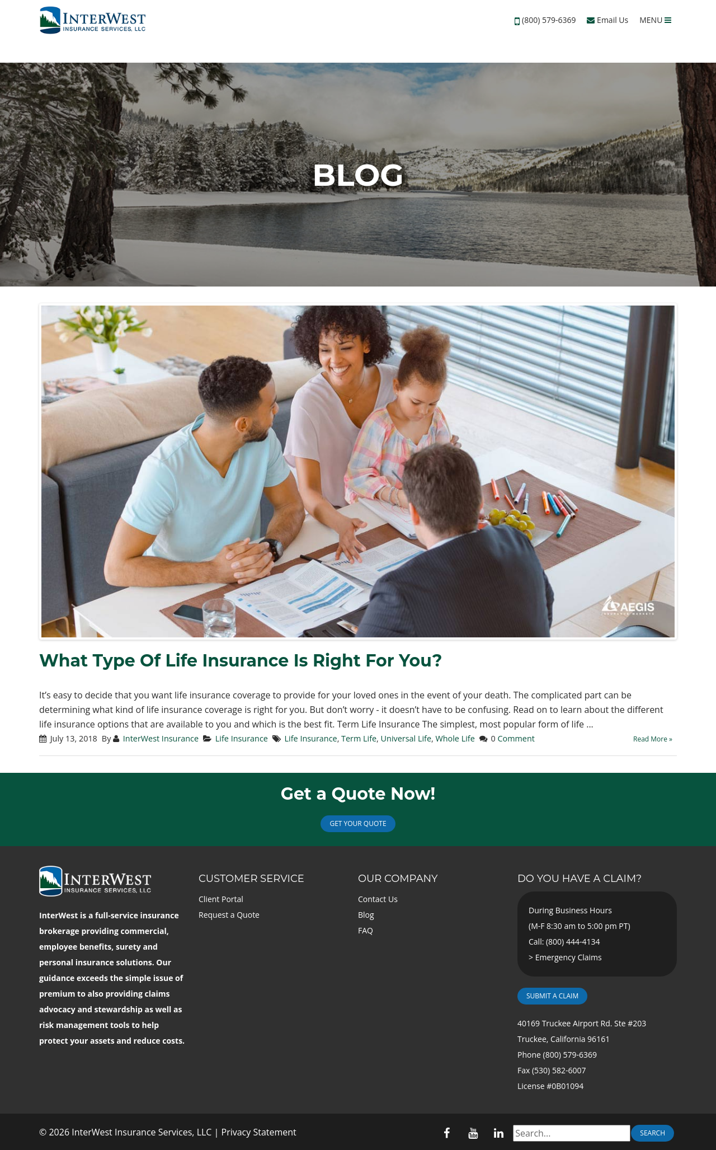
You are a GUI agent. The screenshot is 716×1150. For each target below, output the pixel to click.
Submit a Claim (552, 996)
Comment (515, 738)
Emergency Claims (568, 957)
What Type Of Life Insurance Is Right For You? (240, 660)
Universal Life (406, 738)
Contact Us (378, 899)
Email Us (607, 20)
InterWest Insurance (161, 738)
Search (652, 1133)
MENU (655, 20)
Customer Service (251, 878)
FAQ (365, 930)
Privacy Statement (259, 1132)
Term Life (358, 738)
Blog (366, 914)
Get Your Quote (357, 823)
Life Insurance (241, 738)
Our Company (397, 878)
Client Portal (221, 899)
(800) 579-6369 (549, 20)
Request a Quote (229, 914)
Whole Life (454, 738)
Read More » (652, 739)
